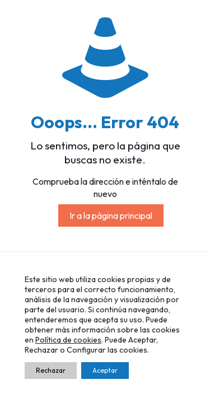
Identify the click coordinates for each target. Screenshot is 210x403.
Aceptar (105, 370)
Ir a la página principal (110, 215)
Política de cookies (68, 340)
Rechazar (51, 370)
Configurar (86, 350)
